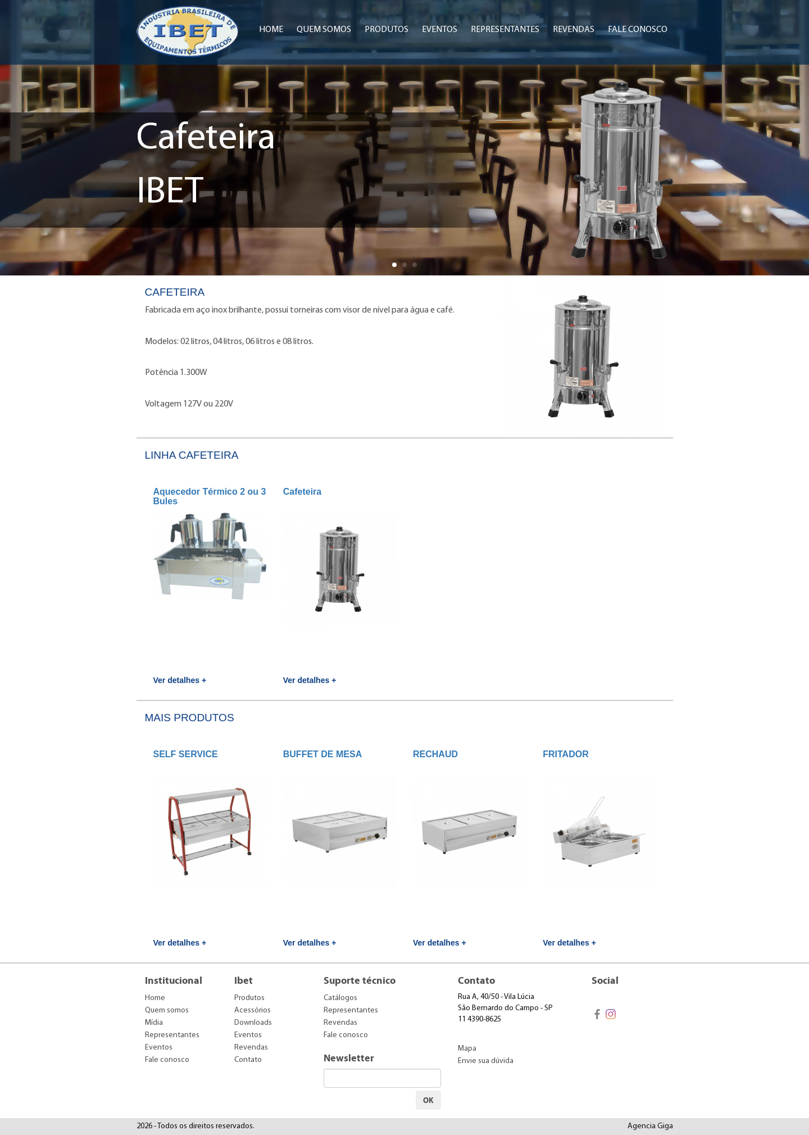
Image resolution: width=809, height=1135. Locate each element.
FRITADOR (565, 754)
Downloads (253, 1023)
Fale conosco (637, 29)
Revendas (573, 29)
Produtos (386, 29)
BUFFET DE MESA (322, 754)
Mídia (154, 1023)
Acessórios (252, 1010)
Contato (248, 1060)
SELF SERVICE (185, 754)
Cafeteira (302, 491)
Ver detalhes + (180, 680)
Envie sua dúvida (485, 1061)
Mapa (467, 1048)
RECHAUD (435, 754)
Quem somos (324, 29)
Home (271, 29)
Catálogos (340, 998)
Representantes (505, 29)
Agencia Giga (650, 1126)
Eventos (439, 29)
